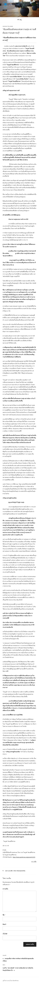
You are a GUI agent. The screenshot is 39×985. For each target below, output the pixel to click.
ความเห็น (5, 889)
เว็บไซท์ (5, 934)
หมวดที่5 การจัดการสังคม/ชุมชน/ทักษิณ (17, 870)
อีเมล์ (4, 924)
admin (11, 26)
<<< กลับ (33, 861)
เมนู (19, 19)
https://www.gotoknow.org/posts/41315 (24, 857)
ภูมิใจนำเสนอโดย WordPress (11, 980)
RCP (5, 10)
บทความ (7, 870)
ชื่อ (4, 915)
